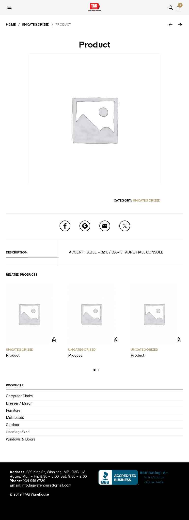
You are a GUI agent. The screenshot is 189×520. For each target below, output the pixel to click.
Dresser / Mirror (19, 403)
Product (13, 355)
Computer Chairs (19, 396)
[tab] (32, 253)
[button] (10, 7)
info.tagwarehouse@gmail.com (46, 485)
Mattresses (15, 418)
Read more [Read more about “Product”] (54, 339)
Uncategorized (35, 25)
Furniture (13, 410)
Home (11, 25)
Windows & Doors (20, 439)
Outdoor (12, 425)
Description (17, 252)
